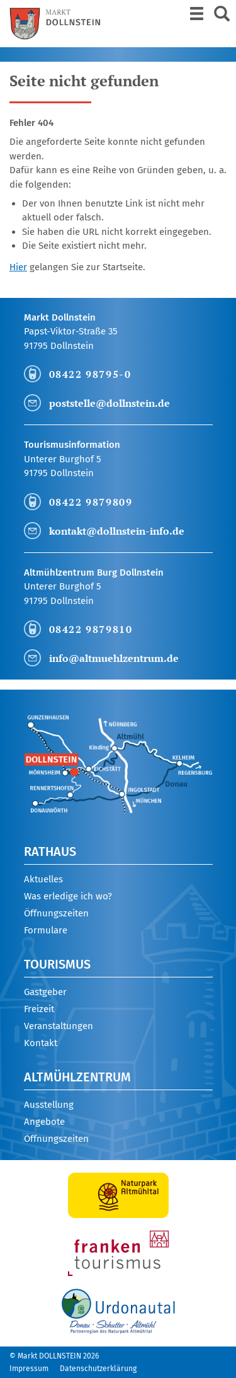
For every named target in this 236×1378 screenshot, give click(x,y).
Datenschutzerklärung (98, 1368)
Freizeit (39, 1009)
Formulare (45, 930)
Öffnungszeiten (56, 913)
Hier (18, 267)
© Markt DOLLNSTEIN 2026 (54, 1356)
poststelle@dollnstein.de (109, 403)
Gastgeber (45, 992)
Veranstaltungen (58, 1026)
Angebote (44, 1121)
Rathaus (50, 851)
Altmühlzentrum (77, 1077)
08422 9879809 (91, 502)
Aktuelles (43, 879)
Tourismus (57, 964)
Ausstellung (49, 1104)
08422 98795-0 (90, 374)
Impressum (28, 1368)
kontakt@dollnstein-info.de (116, 531)
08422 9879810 (91, 629)
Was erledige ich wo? (68, 896)
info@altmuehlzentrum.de (114, 658)
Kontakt (40, 1043)
